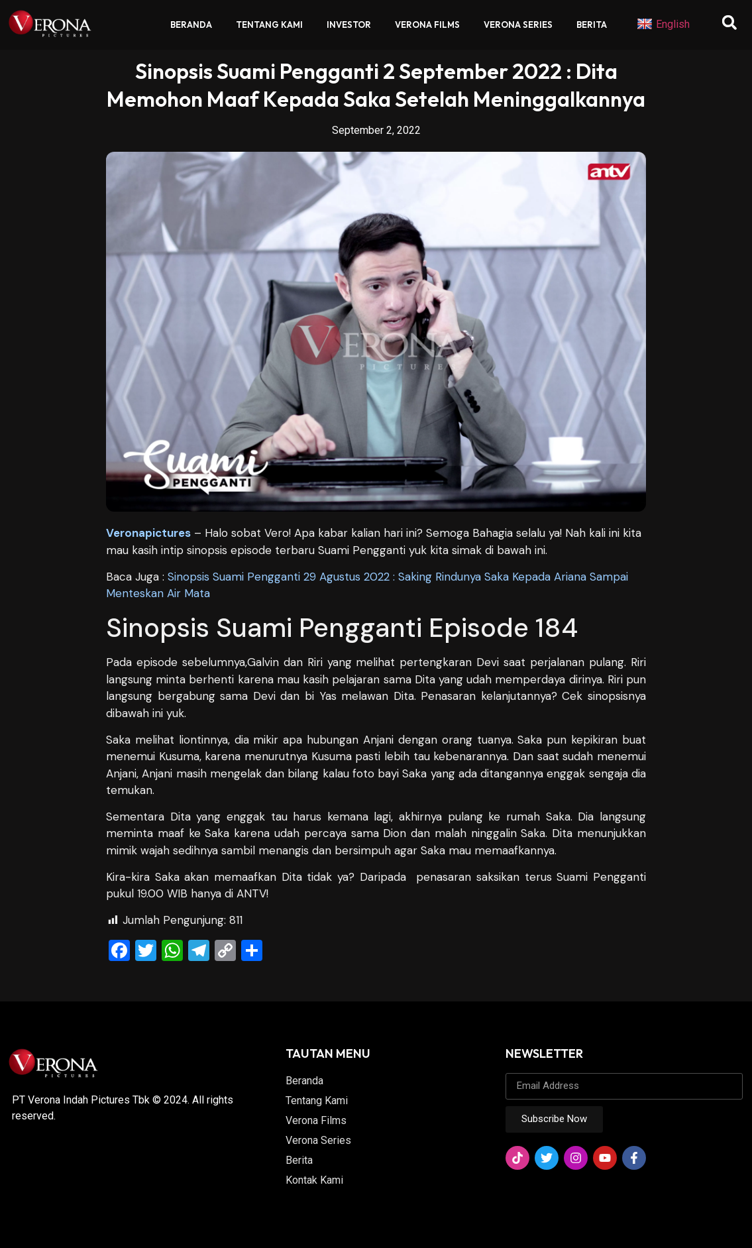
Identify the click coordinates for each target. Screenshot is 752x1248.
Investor (349, 24)
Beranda (191, 24)
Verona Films (427, 24)
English (663, 24)
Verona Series (518, 24)
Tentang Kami (269, 24)
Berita (591, 24)
